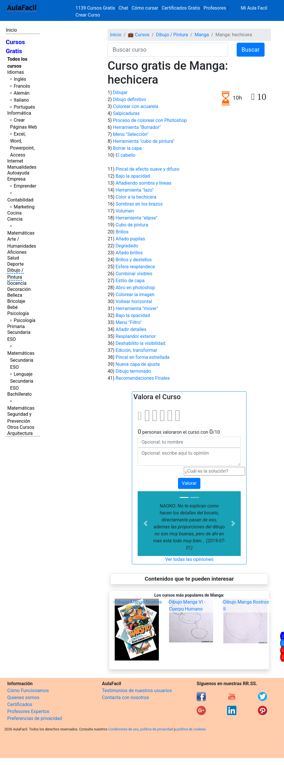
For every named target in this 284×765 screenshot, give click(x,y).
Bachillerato (19, 394)
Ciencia (15, 219)
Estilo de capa (130, 280)
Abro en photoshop (135, 287)
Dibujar (120, 92)
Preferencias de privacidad (34, 718)
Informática (19, 113)
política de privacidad (156, 729)
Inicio (11, 30)
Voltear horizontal (134, 301)
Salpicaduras (126, 113)
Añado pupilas (130, 239)
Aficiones (16, 252)
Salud (13, 258)
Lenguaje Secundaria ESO (21, 381)
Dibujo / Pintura (172, 34)
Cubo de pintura (132, 225)
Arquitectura (20, 433)
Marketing (24, 207)
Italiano (21, 100)
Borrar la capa (127, 148)
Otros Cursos (20, 427)
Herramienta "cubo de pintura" (144, 141)
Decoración (19, 289)
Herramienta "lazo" (135, 190)
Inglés (20, 79)
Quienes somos (23, 697)
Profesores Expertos (28, 711)
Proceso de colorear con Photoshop (150, 120)
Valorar (189, 483)
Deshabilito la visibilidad (140, 343)
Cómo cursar (145, 8)
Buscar (251, 49)
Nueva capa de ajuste (138, 364)
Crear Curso (88, 15)
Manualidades (21, 167)
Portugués (24, 107)
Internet (15, 161)
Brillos (122, 232)
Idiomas (15, 72)
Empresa (16, 179)
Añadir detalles (131, 329)
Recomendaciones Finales (143, 378)
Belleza (14, 295)
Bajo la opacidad (133, 176)
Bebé (12, 307)
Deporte (15, 264)
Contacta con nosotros (125, 697)
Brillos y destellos (134, 259)
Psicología (18, 313)
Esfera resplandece (135, 266)
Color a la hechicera (136, 197)
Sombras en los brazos (139, 204)
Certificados (19, 704)
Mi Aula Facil (254, 8)
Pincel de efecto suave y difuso (147, 169)
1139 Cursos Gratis (96, 8)
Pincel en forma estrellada (143, 357)
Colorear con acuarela (135, 106)
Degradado (127, 246)
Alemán (21, 93)
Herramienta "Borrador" (137, 127)
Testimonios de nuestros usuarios (137, 690)
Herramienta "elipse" (136, 218)
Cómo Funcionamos (28, 690)
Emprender (25, 186)
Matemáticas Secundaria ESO (21, 360)
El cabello (125, 155)
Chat (123, 8)
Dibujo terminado (133, 371)
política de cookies (191, 729)
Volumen (125, 211)
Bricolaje (16, 301)
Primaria (16, 326)
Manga (202, 34)
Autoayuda (18, 173)
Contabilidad (20, 200)
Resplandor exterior (136, 336)
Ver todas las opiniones (189, 559)
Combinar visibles (134, 273)
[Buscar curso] (167, 50)
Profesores (215, 8)
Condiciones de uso (123, 729)
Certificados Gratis (181, 8)
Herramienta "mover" (137, 308)
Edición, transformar (136, 350)
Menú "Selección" (130, 134)
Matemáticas (21, 233)
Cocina (14, 213)
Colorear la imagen (135, 294)
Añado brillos (129, 252)
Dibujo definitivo (129, 99)
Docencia (16, 283)
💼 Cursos (138, 34)
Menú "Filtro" (129, 322)
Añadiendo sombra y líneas (143, 183)
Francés (22, 86)
